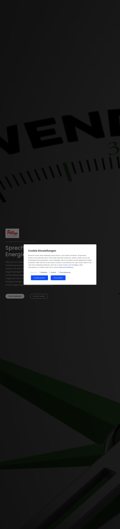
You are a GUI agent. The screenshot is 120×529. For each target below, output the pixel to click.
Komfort (52, 272)
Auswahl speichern (39, 278)
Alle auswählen (58, 278)
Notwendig (32, 272)
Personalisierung (64, 272)
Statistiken (43, 272)
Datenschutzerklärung (66, 267)
